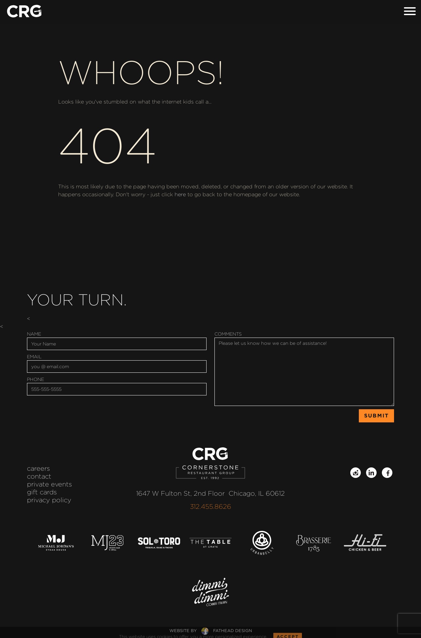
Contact (39, 476)
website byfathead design (210, 630)
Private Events (49, 484)
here (180, 194)
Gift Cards (42, 492)
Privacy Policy (49, 500)
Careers (38, 468)
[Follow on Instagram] (355, 472)
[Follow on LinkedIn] (371, 472)
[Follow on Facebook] (387, 472)
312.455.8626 (210, 506)
